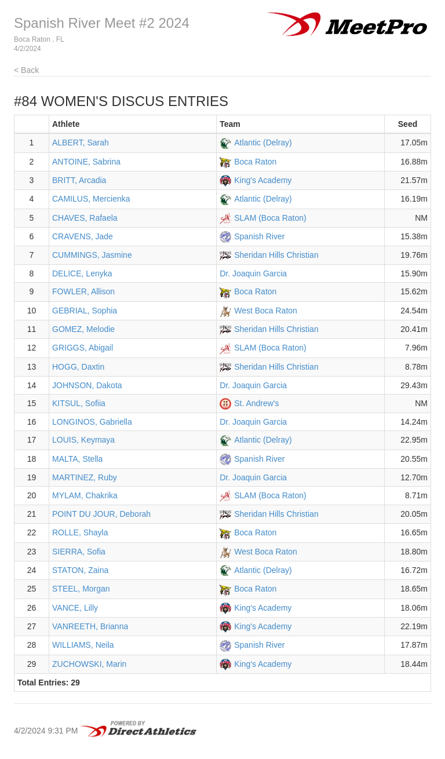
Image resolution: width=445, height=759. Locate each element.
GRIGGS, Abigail (82, 347)
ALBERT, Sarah (80, 142)
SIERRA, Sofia (78, 551)
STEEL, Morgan (81, 588)
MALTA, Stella (77, 459)
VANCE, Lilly (75, 607)
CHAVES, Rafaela (85, 217)
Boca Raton (255, 161)
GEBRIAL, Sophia (84, 310)
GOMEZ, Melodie (83, 329)
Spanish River (259, 236)
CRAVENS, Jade (82, 236)
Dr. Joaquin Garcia (253, 273)
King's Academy (262, 180)
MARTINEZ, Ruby (84, 477)
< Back (26, 70)
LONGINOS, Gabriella (92, 421)
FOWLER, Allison (83, 291)
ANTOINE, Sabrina (86, 161)
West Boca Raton (265, 310)
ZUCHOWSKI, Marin (89, 664)
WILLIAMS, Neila (83, 644)
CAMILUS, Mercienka (91, 198)
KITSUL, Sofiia (78, 403)
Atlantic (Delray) (263, 142)
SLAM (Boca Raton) (270, 217)
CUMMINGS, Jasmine (92, 255)
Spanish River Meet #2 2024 (101, 23)
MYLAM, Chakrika (85, 495)
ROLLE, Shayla (80, 532)
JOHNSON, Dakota (87, 385)
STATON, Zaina (80, 570)
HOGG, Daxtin (78, 366)
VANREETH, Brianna (90, 626)
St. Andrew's (256, 403)
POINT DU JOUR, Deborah (101, 514)
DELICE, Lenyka (82, 273)
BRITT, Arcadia (79, 180)
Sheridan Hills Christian (276, 255)
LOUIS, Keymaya (83, 439)
